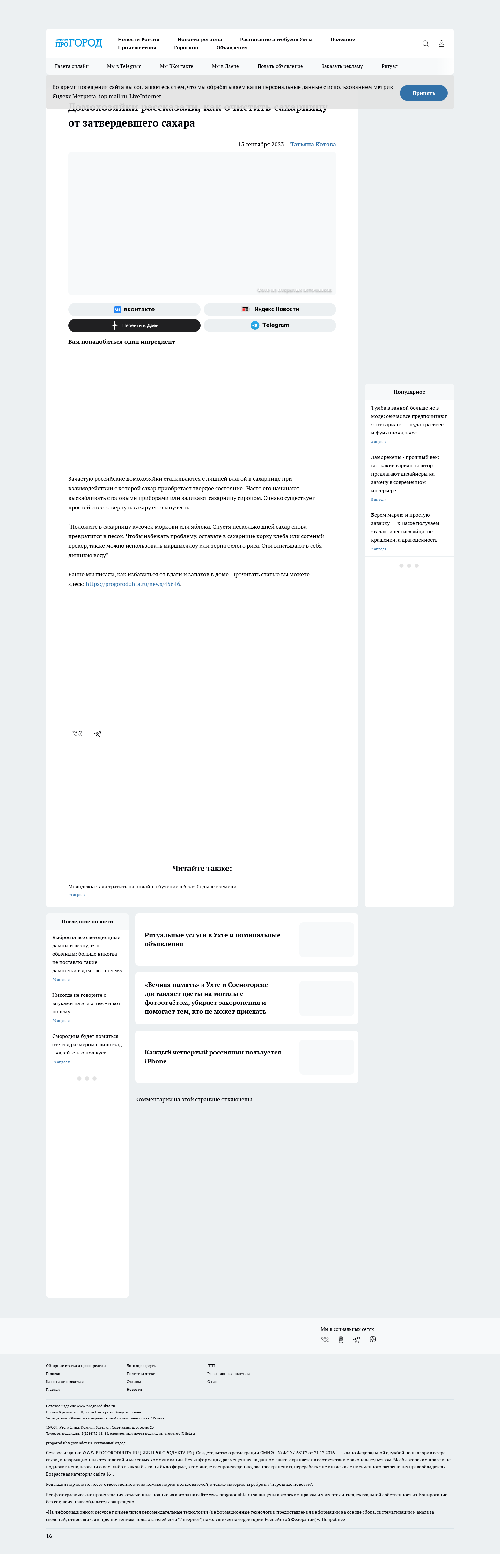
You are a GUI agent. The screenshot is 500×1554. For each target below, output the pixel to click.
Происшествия (137, 47)
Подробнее (333, 1519)
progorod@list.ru (179, 1433)
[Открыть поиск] (425, 43)
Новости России (139, 39)
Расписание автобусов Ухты (276, 39)
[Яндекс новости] (270, 309)
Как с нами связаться (65, 1381)
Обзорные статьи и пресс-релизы (76, 1365)
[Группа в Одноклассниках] (341, 1339)
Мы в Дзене (225, 66)
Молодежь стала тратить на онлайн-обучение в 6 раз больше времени (202, 891)
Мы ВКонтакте (177, 66)
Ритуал (390, 66)
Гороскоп (186, 47)
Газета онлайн (72, 66)
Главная (53, 1389)
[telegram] (99, 733)
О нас (212, 1381)
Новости (134, 1389)
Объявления (232, 47)
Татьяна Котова (313, 144)
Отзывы (134, 1381)
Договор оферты (142, 1365)
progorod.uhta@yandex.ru (69, 1443)
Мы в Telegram (124, 66)
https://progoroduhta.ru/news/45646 (133, 583)
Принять (424, 93)
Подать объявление (280, 66)
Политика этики (141, 1373)
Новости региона (200, 39)
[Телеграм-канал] (270, 325)
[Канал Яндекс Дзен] (134, 325)
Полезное (342, 39)
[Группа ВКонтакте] (134, 309)
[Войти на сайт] (441, 43)
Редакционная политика (228, 1373)
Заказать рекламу (342, 66)
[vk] (78, 733)
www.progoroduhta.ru (96, 1406)
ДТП (211, 1365)
